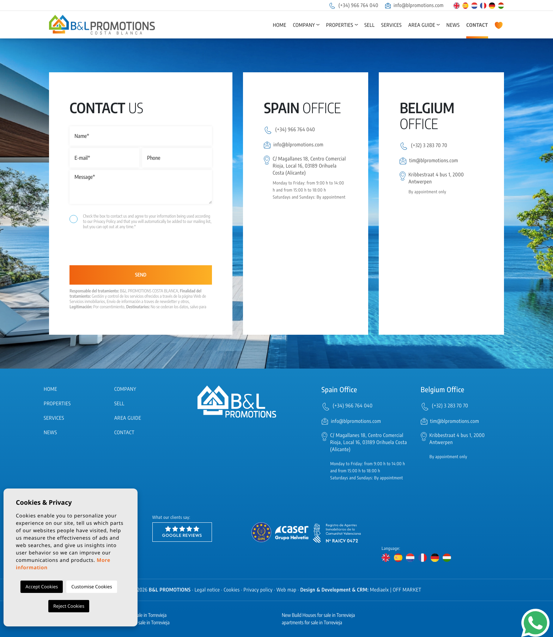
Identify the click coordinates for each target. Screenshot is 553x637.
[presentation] (107, 250)
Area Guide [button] (421, 25)
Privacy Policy (104, 221)
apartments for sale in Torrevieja (312, 623)
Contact (477, 25)
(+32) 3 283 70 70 (429, 145)
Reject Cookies (68, 606)
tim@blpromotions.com (433, 161)
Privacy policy (258, 590)
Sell (369, 25)
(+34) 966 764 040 (353, 5)
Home (279, 25)
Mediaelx (379, 590)
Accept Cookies (41, 586)
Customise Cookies (91, 586)
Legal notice (207, 590)
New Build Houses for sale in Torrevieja (318, 615)
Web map (286, 590)
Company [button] (304, 25)
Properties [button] (339, 25)
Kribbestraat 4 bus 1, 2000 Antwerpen (436, 178)
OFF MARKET (407, 590)
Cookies (232, 590)
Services (391, 25)
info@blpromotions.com (414, 5)
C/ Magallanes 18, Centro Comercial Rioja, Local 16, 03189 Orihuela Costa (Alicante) (309, 166)
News (453, 25)
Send (140, 275)
